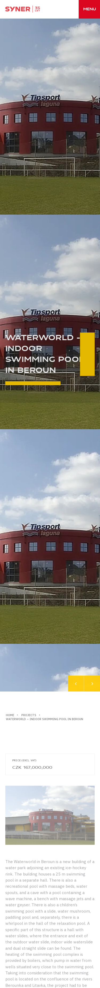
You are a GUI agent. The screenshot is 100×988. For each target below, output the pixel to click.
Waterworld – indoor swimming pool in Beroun (44, 719)
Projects (28, 715)
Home (10, 715)
